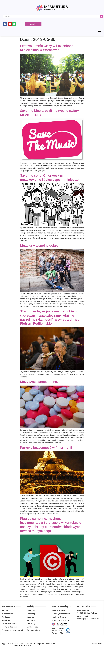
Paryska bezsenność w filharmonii (46, 448)
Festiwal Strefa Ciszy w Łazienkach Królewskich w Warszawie (46, 48)
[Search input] (52, 16)
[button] (99, 31)
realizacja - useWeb (22, 646)
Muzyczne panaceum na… (39, 382)
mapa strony (97, 644)
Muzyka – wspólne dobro (39, 246)
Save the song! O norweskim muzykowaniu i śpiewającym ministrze (49, 178)
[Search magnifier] (101, 16)
